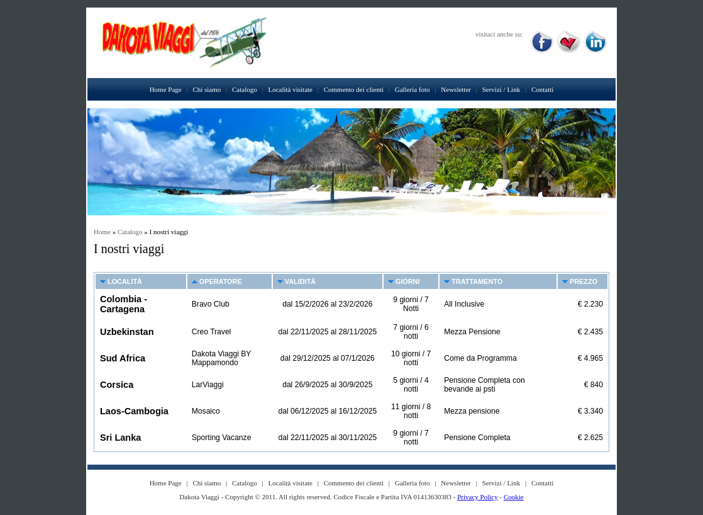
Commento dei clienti (354, 89)
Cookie (514, 497)
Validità (300, 281)
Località (125, 281)
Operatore (220, 281)
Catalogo (244, 89)
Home (102, 231)
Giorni (408, 281)
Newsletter (456, 89)
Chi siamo (206, 89)
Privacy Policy (477, 497)
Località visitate (290, 89)
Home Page (166, 89)
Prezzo (583, 281)
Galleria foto (412, 89)
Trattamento (476, 281)
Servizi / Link (501, 89)
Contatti (542, 89)
